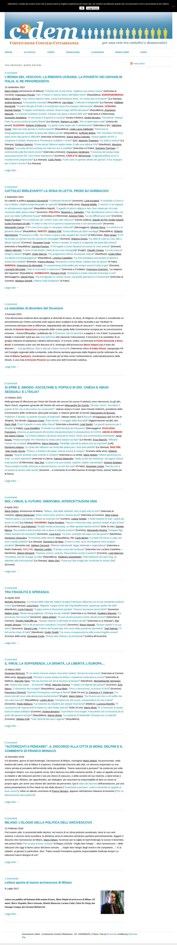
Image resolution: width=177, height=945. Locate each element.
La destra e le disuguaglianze (20, 258)
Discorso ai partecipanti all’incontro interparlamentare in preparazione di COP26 (59, 432)
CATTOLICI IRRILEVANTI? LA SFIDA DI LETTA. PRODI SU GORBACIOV (57, 191)
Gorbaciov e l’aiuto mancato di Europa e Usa (91, 273)
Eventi (144, 52)
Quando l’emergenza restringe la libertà (49, 692)
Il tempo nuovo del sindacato (69, 549)
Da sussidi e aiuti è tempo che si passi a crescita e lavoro (44, 530)
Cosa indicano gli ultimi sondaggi (80, 231)
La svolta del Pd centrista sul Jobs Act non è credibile (44, 148)
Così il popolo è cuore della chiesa (36, 424)
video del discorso (88, 783)
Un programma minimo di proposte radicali (71, 254)
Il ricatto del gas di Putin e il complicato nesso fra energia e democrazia (54, 106)
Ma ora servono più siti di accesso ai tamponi (55, 681)
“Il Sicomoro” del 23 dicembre (67, 333)
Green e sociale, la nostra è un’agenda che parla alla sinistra (84, 242)
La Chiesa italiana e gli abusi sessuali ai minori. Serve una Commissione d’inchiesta (70, 435)
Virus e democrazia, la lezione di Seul (89, 688)
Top (23, 937)
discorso (87, 416)
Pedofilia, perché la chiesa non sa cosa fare (83, 443)
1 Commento (11, 878)
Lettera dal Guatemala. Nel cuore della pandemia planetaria (70, 628)
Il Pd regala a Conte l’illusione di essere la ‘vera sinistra (80, 246)
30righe (8, 52)
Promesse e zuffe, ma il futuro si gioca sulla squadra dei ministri (53, 235)
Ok (82, 8)
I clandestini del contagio (27, 688)
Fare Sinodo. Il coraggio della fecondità (66, 420)
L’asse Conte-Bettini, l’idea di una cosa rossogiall (49, 250)
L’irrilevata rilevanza (60, 200)
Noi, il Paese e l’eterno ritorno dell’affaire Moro (61, 94)
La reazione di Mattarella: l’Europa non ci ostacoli (90, 715)
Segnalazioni (72, 52)
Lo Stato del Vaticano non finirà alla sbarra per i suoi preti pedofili (60, 447)
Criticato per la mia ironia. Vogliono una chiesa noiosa (74, 91)
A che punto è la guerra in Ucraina (47, 117)
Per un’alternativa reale (92, 121)
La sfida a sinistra (110, 140)
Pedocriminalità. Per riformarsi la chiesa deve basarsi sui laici (46, 439)
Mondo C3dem (122, 52)
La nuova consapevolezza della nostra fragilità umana (89, 632)
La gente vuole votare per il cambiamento (70, 125)
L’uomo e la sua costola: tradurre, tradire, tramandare (74, 462)
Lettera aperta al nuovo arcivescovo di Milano (38, 882)
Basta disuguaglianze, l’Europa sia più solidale (45, 613)
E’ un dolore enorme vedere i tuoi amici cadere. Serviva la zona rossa (63, 673)
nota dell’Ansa (47, 337)
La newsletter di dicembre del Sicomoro (34, 308)
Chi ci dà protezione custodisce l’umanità (44, 624)
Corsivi (50, 52)
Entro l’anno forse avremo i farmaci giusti (57, 515)
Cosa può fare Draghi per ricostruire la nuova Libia (88, 560)
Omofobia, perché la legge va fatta (23, 556)
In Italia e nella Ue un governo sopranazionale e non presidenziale (67, 223)
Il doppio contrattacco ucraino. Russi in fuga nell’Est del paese (55, 110)
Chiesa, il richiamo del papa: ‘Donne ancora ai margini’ (56, 451)
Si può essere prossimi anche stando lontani (81, 617)
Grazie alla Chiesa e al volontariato (64, 636)
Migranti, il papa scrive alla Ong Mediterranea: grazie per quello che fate (78, 605)
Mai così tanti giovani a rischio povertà (33, 129)
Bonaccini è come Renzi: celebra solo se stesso (81, 261)
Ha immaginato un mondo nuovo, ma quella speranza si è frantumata (72, 276)
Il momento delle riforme (41, 538)
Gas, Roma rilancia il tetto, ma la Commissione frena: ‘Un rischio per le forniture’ (65, 98)
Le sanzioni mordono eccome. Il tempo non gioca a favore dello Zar (51, 114)
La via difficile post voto (98, 216)
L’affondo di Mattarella (87, 102)
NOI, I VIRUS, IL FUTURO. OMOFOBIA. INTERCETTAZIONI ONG (51, 501)
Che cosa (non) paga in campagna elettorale (49, 227)
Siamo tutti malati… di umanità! (27, 684)
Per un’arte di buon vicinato (37, 843)
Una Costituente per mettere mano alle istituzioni (47, 219)
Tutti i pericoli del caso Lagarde (47, 719)
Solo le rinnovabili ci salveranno (44, 269)
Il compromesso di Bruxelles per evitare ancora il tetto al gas (76, 265)
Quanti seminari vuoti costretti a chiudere (36, 454)
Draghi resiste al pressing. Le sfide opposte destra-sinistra (68, 526)
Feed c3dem (139, 63)
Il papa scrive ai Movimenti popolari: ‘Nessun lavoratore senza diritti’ (70, 609)
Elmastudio (112, 934)
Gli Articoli (29, 52)
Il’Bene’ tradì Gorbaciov (46, 280)
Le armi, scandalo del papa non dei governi (85, 534)
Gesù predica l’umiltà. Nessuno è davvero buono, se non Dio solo (39, 466)
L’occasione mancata (35, 102)
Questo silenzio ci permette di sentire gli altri (63, 620)
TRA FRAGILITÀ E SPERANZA (27, 592)
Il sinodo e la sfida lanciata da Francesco (63, 428)
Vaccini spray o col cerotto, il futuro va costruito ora (32, 518)
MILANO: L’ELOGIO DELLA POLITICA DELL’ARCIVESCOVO (48, 822)
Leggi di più (92, 8)
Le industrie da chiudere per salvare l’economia (59, 703)
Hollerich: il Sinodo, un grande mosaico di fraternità (32, 416)
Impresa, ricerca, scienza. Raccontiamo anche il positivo (66, 553)
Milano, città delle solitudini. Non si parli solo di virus (72, 511)
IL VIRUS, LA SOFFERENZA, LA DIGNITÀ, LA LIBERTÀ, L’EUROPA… (55, 663)
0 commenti (11, 72)
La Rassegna (97, 52)
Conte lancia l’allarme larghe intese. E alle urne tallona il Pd (66, 144)
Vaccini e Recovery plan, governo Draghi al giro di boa (94, 522)
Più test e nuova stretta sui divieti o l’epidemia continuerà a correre (69, 677)
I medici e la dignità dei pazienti (88, 684)
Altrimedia (132, 934)
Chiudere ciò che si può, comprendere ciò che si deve (84, 700)
